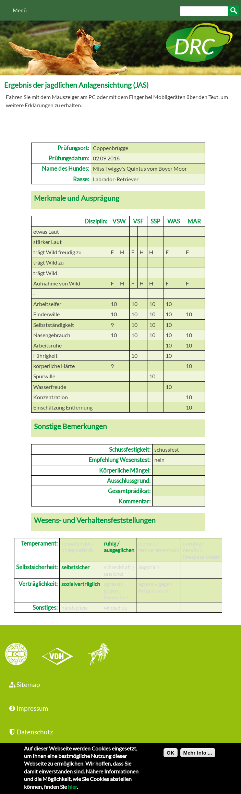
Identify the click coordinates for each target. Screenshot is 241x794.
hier (72, 790)
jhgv (96, 655)
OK (170, 756)
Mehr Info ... (197, 756)
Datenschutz (30, 732)
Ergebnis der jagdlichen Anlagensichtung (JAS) (76, 85)
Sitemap (24, 684)
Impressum (28, 708)
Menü (20, 10)
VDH (59, 655)
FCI (22, 655)
